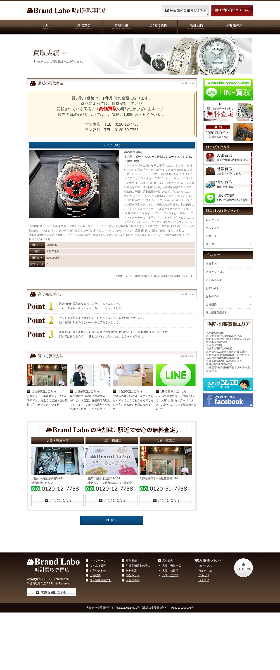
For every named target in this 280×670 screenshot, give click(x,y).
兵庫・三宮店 (170, 607)
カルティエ (212, 228)
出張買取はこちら (87, 424)
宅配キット (133, 607)
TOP (45, 27)
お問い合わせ (214, 288)
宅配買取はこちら (130, 424)
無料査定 (131, 603)
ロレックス (212, 219)
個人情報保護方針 (217, 312)
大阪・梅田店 (170, 603)
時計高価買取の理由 (138, 598)
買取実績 (121, 27)
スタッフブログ (215, 271)
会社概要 (211, 304)
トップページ (98, 593)
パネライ (211, 236)
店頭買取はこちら (44, 424)
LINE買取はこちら (173, 424)
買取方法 (83, 27)
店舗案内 (196, 27)
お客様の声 (234, 27)
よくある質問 (158, 27)
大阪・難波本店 (171, 598)
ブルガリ (211, 244)
